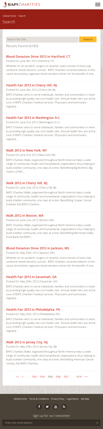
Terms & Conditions (39, 398)
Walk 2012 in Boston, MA (25, 215)
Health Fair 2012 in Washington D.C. (33, 118)
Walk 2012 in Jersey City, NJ (27, 342)
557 (66, 376)
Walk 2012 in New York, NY (26, 150)
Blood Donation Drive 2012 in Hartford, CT (38, 56)
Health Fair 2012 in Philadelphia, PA (33, 309)
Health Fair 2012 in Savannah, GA (31, 277)
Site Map (85, 398)
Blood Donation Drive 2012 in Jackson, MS (37, 248)
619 (79, 376)
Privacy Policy (57, 398)
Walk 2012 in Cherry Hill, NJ (26, 183)
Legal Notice (73, 398)
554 (42, 376)
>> (86, 376)
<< (17, 376)
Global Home (9, 15)
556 (58, 376)
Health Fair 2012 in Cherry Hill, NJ (31, 85)
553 (34, 376)
